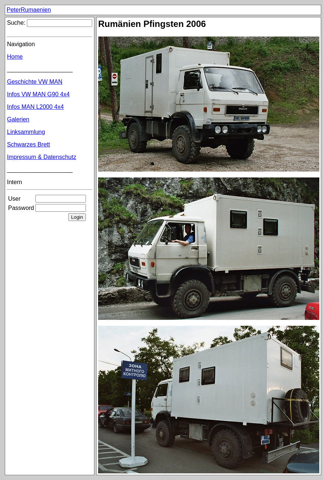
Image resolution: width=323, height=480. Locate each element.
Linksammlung (26, 132)
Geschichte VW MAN (34, 82)
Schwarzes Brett (28, 144)
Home (15, 56)
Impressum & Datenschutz (41, 157)
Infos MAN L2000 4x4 (35, 107)
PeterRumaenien (29, 10)
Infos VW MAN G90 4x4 (38, 94)
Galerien (18, 119)
